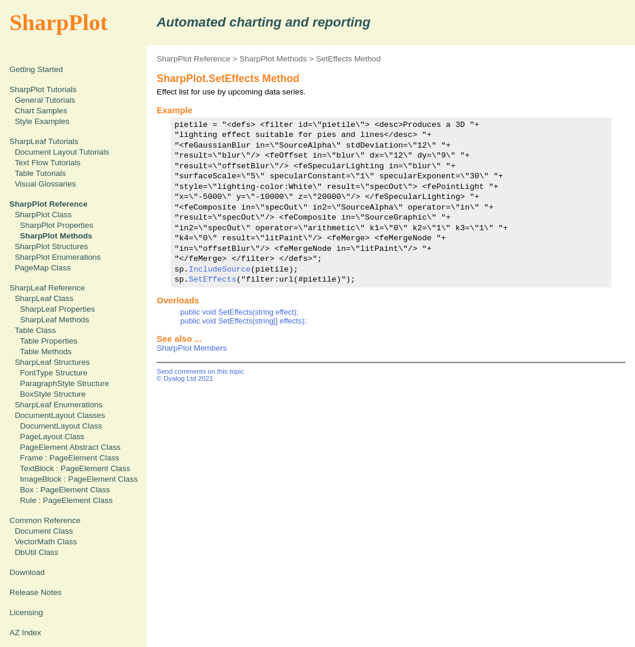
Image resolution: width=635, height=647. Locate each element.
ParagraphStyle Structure (64, 383)
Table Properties (48, 340)
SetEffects (212, 279)
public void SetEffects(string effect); (239, 312)
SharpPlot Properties (56, 225)
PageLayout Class (52, 436)
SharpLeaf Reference (47, 287)
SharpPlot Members (192, 348)
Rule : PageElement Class (66, 500)
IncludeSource (219, 269)
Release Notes (35, 592)
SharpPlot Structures (51, 246)
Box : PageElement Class (65, 489)
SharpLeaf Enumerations (59, 404)
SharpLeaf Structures (52, 362)
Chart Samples (41, 110)
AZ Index (25, 632)
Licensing (26, 612)
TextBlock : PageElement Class (75, 468)
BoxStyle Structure (53, 394)
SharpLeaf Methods (54, 319)
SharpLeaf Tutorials (44, 141)
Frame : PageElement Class (69, 457)
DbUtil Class (36, 552)
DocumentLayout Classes (60, 415)
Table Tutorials (40, 173)
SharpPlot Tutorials (43, 89)
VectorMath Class (46, 541)
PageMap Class (43, 267)
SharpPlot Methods (273, 58)
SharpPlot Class (43, 214)
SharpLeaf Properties (57, 309)
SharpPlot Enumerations (58, 257)
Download (27, 572)
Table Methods (45, 351)
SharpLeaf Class (44, 298)
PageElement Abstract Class (70, 447)
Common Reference (44, 520)
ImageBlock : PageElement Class (79, 479)
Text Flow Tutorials (47, 162)
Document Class (44, 531)
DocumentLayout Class (61, 425)
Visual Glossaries (45, 183)
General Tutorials (45, 100)
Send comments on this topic (200, 371)
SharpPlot (58, 22)
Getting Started (36, 69)
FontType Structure (53, 372)
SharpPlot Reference (193, 58)
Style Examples (42, 121)
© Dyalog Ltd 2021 (185, 378)
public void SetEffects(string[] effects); (243, 320)
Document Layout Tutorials (62, 152)
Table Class (35, 330)
